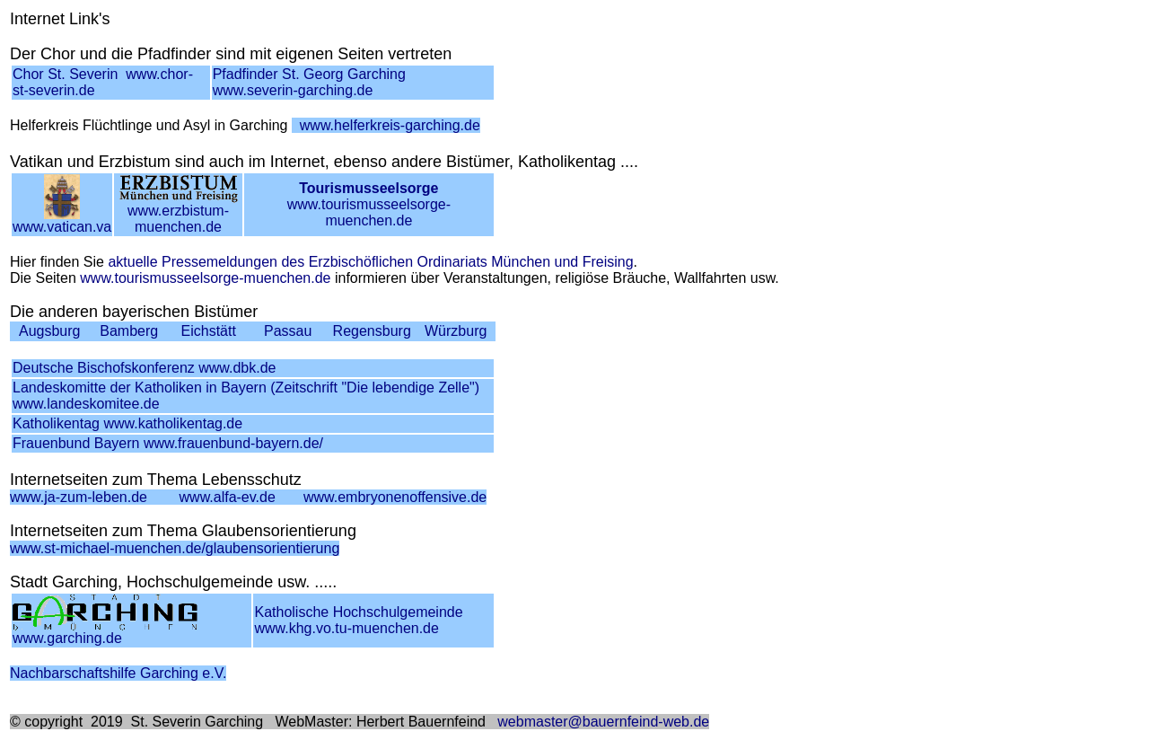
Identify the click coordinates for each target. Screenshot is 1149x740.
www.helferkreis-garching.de (390, 125)
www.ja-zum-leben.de (78, 497)
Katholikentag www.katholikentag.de (127, 423)
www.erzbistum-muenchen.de (178, 212)
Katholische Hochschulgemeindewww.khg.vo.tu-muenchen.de (358, 620)
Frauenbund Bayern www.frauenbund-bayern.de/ (168, 443)
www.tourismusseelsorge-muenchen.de (369, 204)
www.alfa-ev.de (228, 497)
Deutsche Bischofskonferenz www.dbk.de (144, 367)
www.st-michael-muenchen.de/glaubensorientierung (174, 548)
